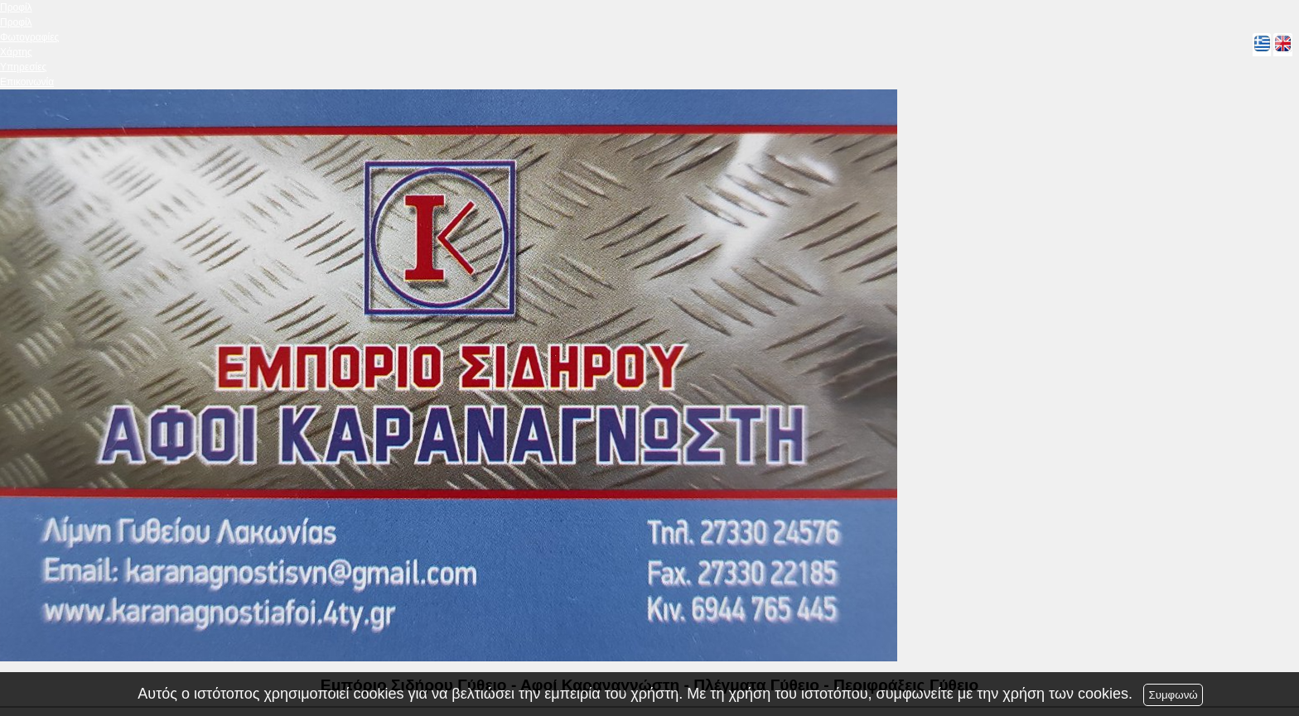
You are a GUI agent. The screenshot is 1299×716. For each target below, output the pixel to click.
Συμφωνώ (1172, 695)
